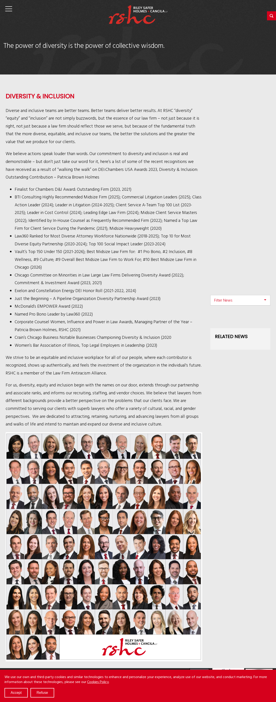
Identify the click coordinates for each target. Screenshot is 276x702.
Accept (16, 693)
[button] (271, 15)
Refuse (42, 693)
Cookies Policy (98, 681)
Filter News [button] (223, 300)
